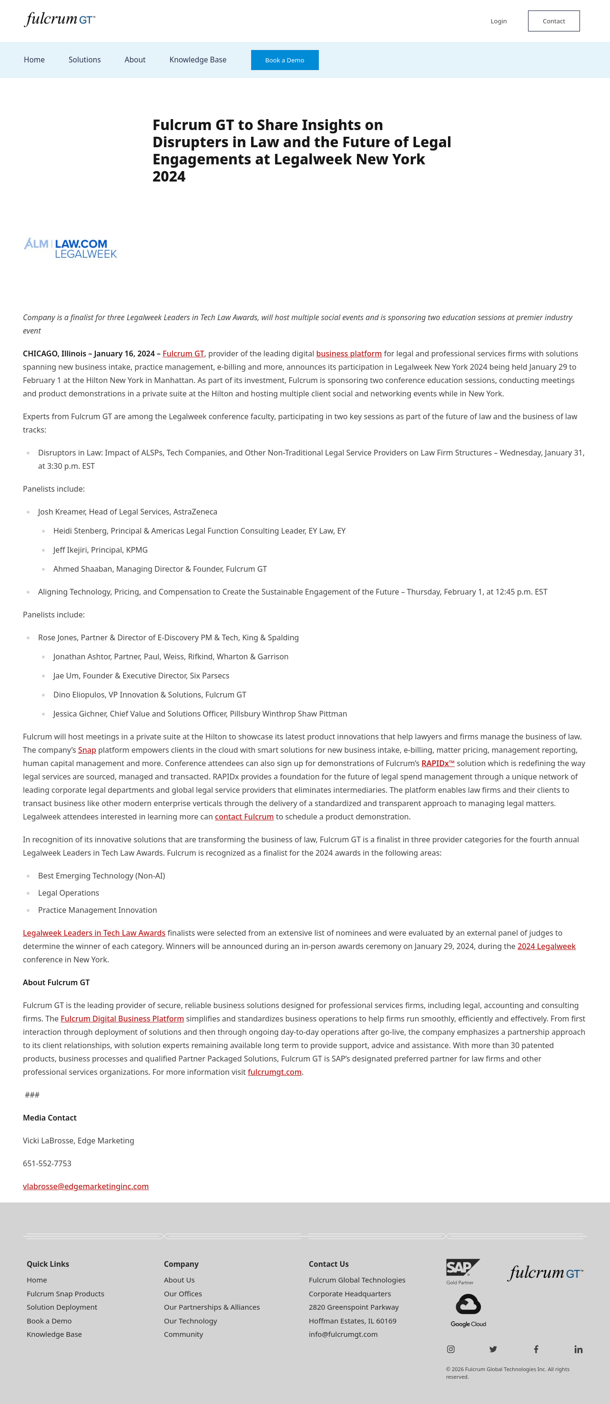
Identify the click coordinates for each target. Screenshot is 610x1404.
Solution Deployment (62, 1307)
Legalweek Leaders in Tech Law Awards (94, 933)
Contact (554, 21)
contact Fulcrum (244, 816)
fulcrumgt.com (275, 1072)
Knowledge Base (198, 59)
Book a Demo (285, 60)
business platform (349, 353)
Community (183, 1334)
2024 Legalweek (547, 946)
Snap (87, 750)
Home (34, 59)
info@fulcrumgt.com (343, 1334)
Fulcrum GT (183, 353)
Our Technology (190, 1320)
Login (499, 21)
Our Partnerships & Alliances (212, 1307)
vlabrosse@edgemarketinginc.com (86, 1186)
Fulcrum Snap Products (65, 1293)
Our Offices (183, 1293)
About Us (179, 1279)
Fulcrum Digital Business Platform (122, 1018)
